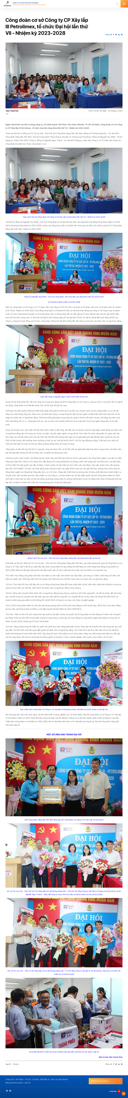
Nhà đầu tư (45, 1079)
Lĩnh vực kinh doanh (59, 1079)
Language (113, 1091)
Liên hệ (27, 1083)
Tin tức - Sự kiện (32, 1079)
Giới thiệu (19, 1079)
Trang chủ (10, 1079)
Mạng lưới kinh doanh (14, 1083)
